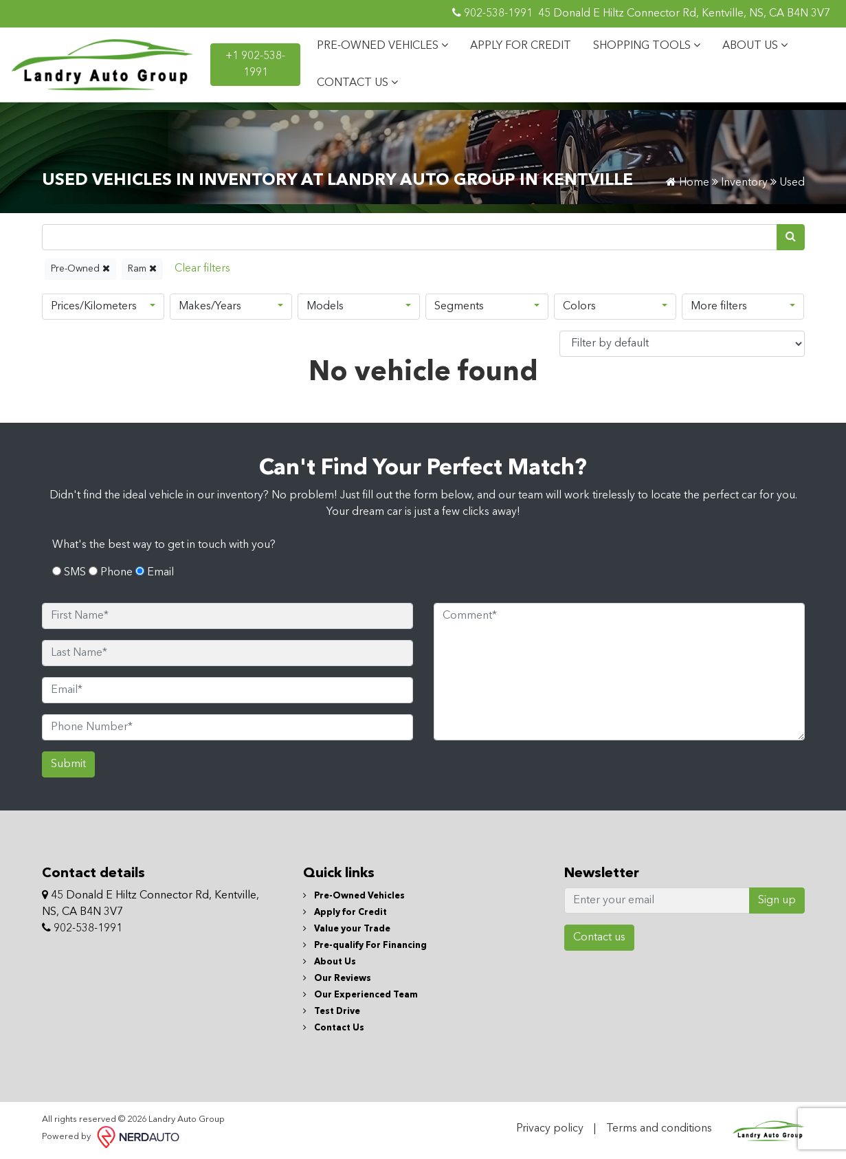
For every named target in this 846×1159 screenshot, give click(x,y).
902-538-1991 (492, 13)
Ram (142, 268)
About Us (329, 962)
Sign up (777, 900)
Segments (459, 306)
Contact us (599, 937)
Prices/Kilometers (94, 306)
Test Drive (331, 1011)
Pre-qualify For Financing (365, 945)
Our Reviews (337, 978)
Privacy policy (549, 1128)
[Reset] (202, 269)
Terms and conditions (659, 1128)
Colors (579, 306)
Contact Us (333, 1028)
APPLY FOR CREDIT (520, 46)
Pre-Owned (80, 268)
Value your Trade (346, 929)
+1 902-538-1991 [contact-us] (255, 64)
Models (325, 306)
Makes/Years (210, 306)
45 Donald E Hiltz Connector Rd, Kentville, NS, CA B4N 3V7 (684, 13)
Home (687, 182)
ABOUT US (755, 45)
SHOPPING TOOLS (646, 45)
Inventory (744, 182)
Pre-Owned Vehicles (354, 896)
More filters (719, 306)
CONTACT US (357, 82)
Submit (68, 764)
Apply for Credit (345, 912)
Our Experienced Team (360, 995)
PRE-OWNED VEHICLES (382, 45)
